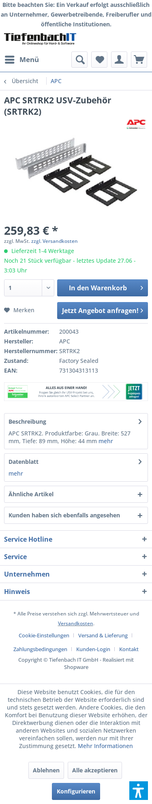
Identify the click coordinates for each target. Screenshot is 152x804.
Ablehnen (46, 770)
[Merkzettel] (99, 59)
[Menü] (21, 59)
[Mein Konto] (119, 59)
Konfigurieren (76, 791)
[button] (138, 790)
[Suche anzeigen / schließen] (79, 59)
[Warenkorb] (139, 59)
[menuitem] (21, 59)
